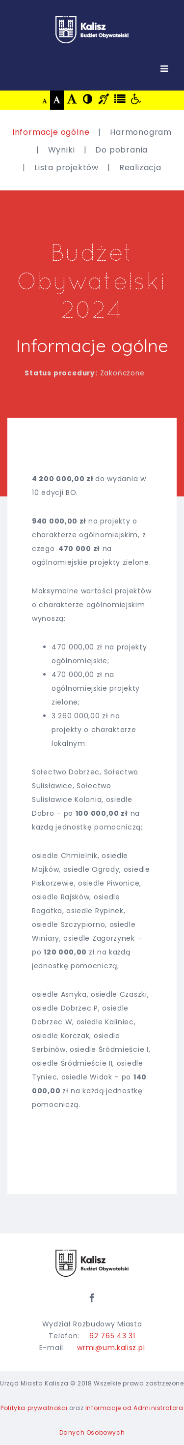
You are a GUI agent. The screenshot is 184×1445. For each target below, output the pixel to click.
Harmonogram (141, 132)
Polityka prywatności (33, 1408)
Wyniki (61, 149)
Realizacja (140, 167)
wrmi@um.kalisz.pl (111, 1348)
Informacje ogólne (51, 132)
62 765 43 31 (112, 1336)
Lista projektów (66, 167)
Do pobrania (121, 149)
